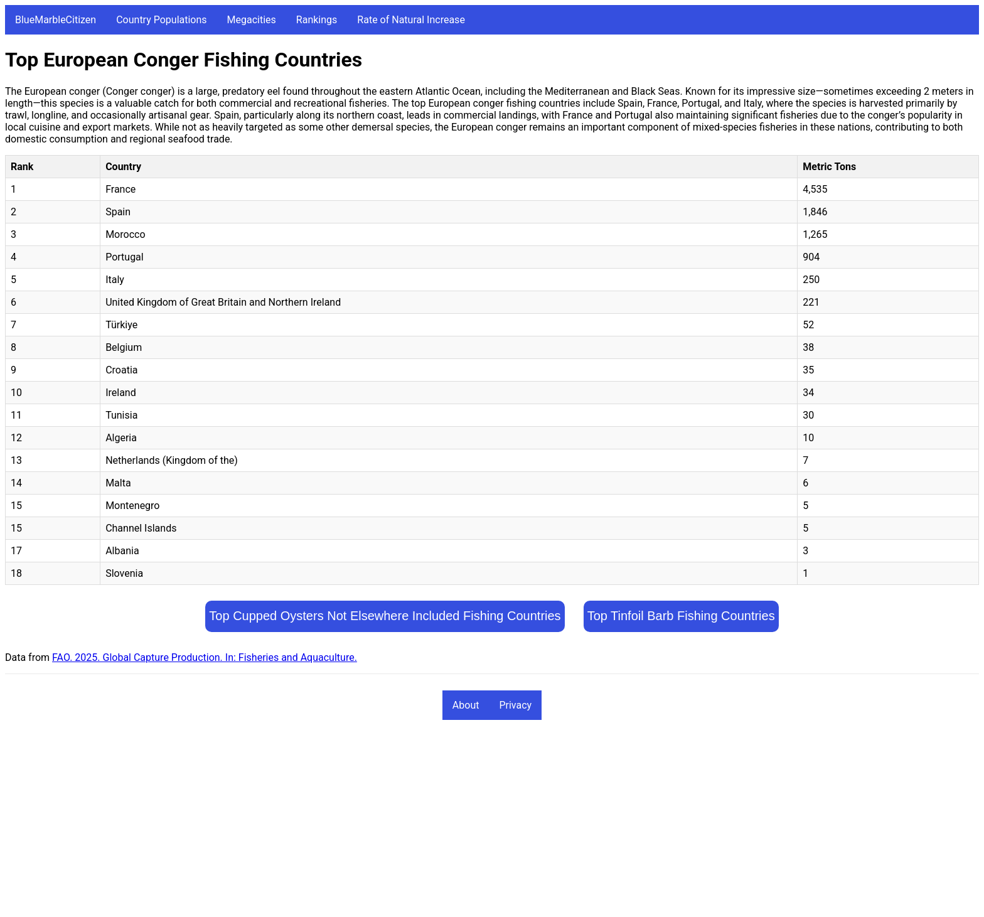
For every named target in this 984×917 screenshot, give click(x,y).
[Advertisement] (381, 824)
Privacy (515, 705)
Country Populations (161, 20)
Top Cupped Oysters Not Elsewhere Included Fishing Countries (384, 616)
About (465, 705)
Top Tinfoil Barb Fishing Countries (681, 616)
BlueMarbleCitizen (55, 20)
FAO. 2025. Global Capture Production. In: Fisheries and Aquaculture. (204, 657)
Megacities (251, 20)
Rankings (316, 20)
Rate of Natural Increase (411, 20)
